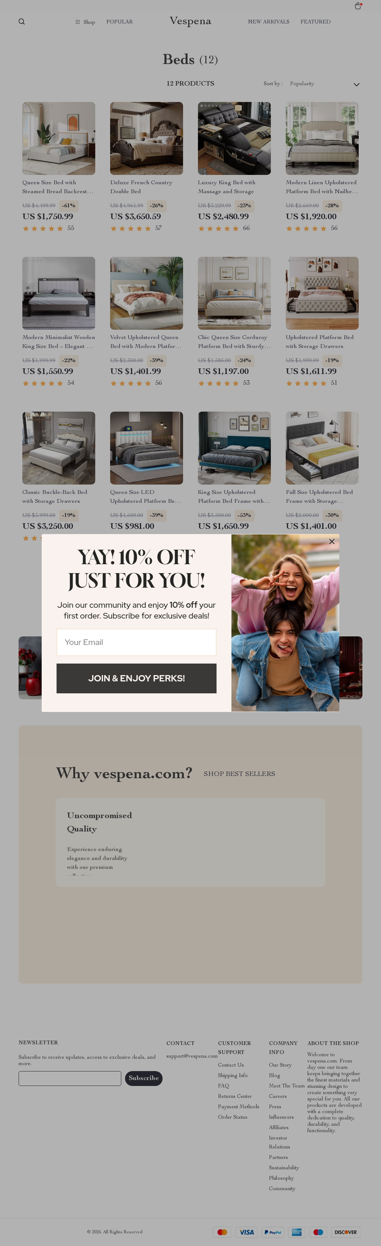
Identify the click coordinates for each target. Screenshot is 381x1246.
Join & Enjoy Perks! (136, 678)
